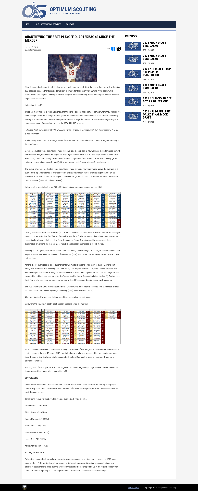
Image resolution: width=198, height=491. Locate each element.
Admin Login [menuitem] (133, 487)
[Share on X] (119, 49)
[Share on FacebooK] (113, 49)
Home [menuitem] (28, 24)
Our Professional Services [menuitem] (48, 24)
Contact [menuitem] (70, 24)
